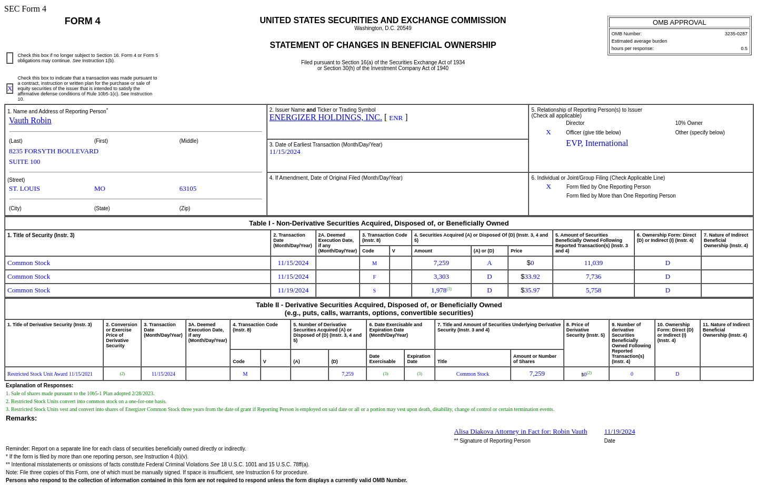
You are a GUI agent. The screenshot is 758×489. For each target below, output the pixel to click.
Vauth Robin (30, 120)
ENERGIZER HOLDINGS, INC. (326, 117)
